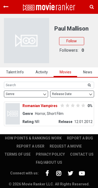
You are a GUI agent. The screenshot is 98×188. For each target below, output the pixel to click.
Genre (10, 94)
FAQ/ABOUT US (49, 162)
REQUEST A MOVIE (66, 146)
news (87, 72)
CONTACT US (82, 154)
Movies (65, 72)
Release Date (62, 94)
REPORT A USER (30, 146)
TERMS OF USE (17, 154)
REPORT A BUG (80, 138)
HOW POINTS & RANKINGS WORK (33, 138)
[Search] (44, 85)
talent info (15, 72)
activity (42, 72)
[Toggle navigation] (5, 6)
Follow (71, 41)
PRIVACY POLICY (50, 154)
